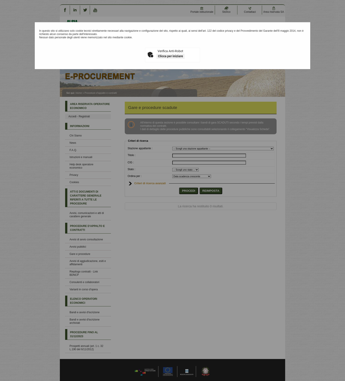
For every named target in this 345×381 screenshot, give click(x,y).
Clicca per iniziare (170, 56)
